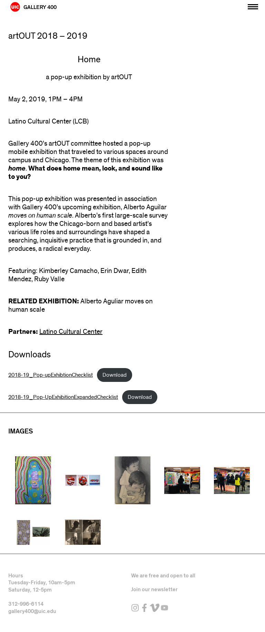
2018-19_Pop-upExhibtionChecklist (50, 375)
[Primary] (253, 5)
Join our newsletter (154, 589)
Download (114, 375)
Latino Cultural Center (70, 332)
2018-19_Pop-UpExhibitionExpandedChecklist (63, 397)
